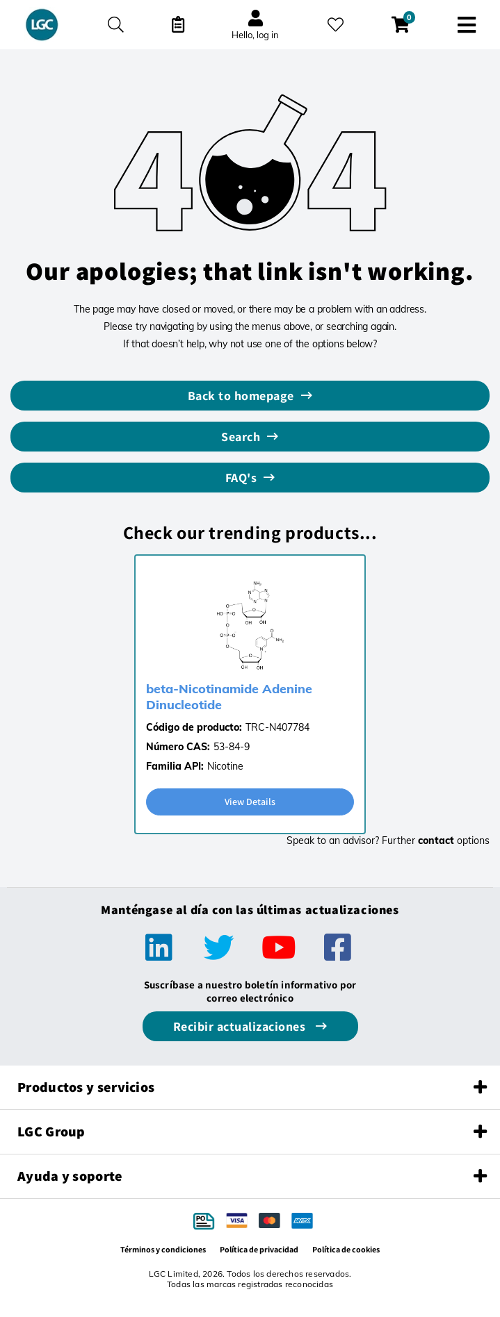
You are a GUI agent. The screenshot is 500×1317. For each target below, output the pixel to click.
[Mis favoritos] (336, 25)
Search (240, 437)
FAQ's (241, 478)
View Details (250, 801)
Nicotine (225, 766)
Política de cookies (346, 1249)
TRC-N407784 (277, 727)
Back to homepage (241, 396)
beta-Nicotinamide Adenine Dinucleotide (229, 697)
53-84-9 (231, 746)
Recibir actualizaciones (241, 1026)
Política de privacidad (259, 1249)
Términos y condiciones (163, 1249)
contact (436, 840)
